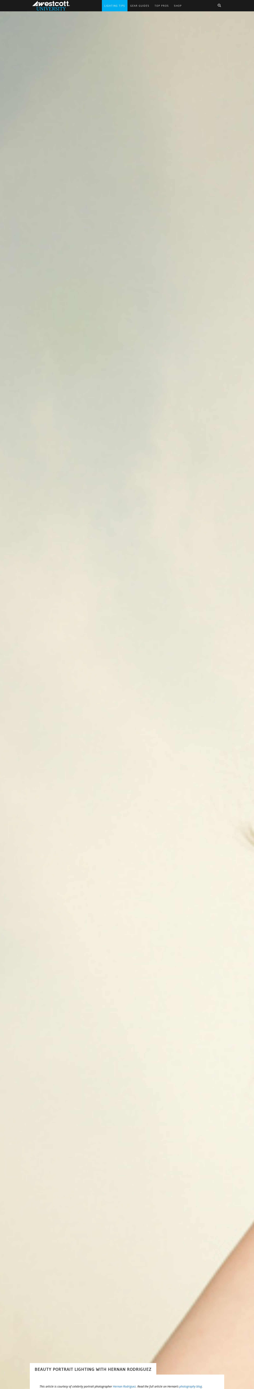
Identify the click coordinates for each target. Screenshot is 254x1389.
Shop (178, 5)
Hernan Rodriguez (124, 1365)
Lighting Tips (114, 5)
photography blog (190, 1365)
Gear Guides (139, 5)
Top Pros (162, 5)
